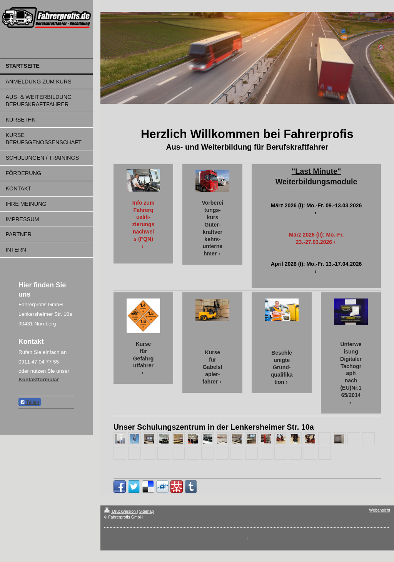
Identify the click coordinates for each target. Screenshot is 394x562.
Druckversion (120, 511)
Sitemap (146, 511)
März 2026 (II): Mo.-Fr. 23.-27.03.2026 (316, 238)
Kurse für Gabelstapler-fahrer (212, 367)
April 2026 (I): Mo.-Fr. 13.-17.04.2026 (316, 264)
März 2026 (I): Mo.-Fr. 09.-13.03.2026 (316, 205)
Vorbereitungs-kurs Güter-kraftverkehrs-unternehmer (213, 228)
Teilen (29, 402)
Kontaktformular (38, 379)
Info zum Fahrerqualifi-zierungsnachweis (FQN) (143, 221)
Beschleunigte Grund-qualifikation (282, 367)
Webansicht (379, 510)
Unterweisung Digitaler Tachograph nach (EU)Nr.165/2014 (351, 369)
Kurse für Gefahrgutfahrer (143, 355)
